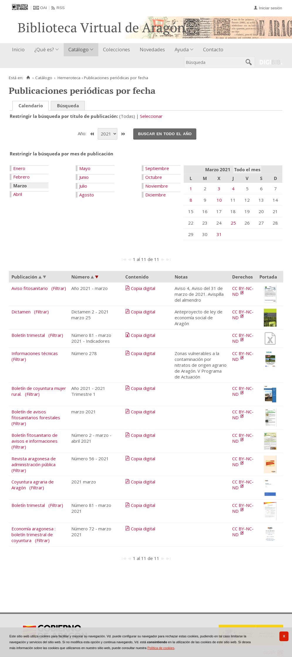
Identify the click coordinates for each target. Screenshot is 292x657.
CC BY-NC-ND (243, 291)
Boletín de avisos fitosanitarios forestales (35, 414)
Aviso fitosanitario (29, 288)
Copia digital (143, 288)
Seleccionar (151, 116)
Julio (83, 186)
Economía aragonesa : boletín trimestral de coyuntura (33, 534)
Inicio (18, 49)
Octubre (153, 177)
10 (219, 200)
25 (233, 223)
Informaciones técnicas (34, 353)
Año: (82, 133)
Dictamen (21, 312)
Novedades (152, 49)
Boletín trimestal (28, 335)
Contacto (213, 49)
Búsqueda (68, 105)
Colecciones (116, 49)
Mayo (84, 168)
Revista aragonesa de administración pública (33, 461)
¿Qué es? (44, 49)
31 (219, 234)
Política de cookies (160, 648)
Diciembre (155, 195)
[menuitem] (20, 49)
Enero (19, 168)
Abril (17, 194)
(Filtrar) (58, 288)
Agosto (86, 195)
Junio (84, 177)
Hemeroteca (69, 77)
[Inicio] (28, 78)
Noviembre (156, 186)
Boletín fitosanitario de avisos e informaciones (34, 438)
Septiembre (157, 168)
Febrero (21, 177)
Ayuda (182, 49)
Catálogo (78, 49)
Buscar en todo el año (165, 133)
